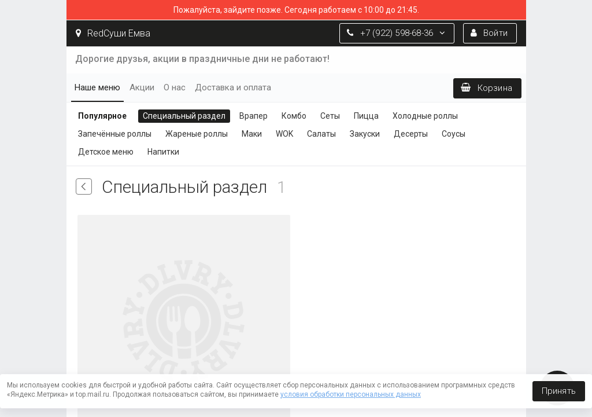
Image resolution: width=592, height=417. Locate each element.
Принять (559, 391)
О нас (175, 87)
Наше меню (97, 87)
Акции (142, 87)
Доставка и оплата (233, 87)
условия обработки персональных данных (350, 394)
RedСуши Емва (113, 33)
